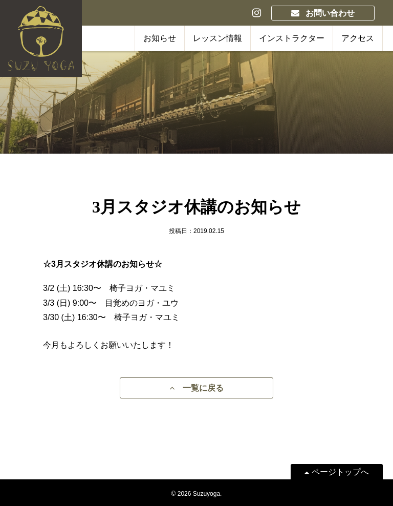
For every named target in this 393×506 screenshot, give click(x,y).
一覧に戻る (196, 388)
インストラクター (291, 38)
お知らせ (159, 38)
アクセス (357, 38)
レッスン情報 (217, 38)
